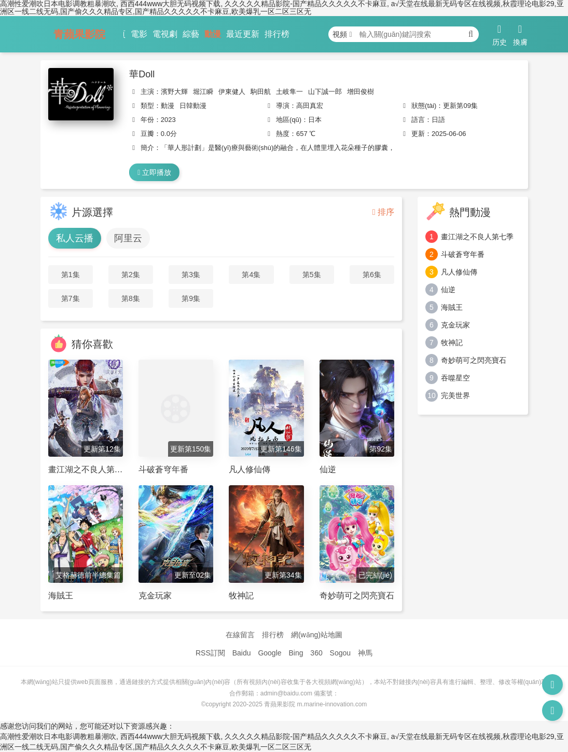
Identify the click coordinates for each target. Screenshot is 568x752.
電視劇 (165, 34)
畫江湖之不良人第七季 (477, 237)
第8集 (130, 298)
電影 (139, 34)
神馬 (365, 653)
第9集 (191, 298)
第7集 (70, 298)
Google (269, 653)
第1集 (70, 274)
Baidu (241, 653)
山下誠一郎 (325, 91)
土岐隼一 (289, 91)
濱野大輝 (174, 91)
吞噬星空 (455, 378)
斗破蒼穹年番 (462, 254)
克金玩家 (455, 325)
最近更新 (242, 34)
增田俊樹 (360, 91)
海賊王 (452, 307)
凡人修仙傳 (459, 272)
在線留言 (240, 635)
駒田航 (261, 91)
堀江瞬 (203, 91)
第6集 (372, 274)
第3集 (191, 274)
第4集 (251, 274)
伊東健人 (231, 91)
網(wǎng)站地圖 (316, 635)
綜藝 (191, 34)
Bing (295, 653)
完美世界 (455, 395)
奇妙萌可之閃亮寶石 (473, 360)
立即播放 (154, 172)
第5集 (311, 274)
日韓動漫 (192, 106)
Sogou (340, 653)
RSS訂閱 (210, 653)
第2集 (130, 274)
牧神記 (452, 342)
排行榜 (277, 34)
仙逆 (448, 289)
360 (316, 653)
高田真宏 (309, 106)
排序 (383, 212)
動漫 (212, 34)
